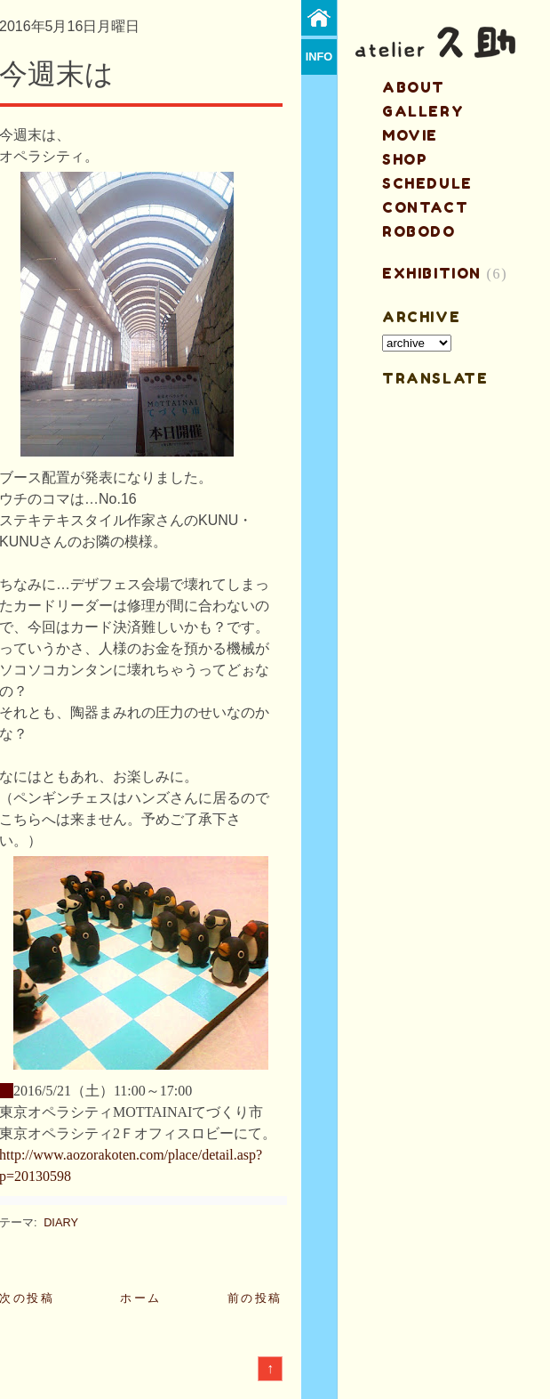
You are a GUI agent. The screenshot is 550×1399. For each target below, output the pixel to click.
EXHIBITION (432, 273)
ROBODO (419, 231)
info (319, 56)
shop (404, 159)
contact (425, 207)
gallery (423, 111)
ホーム (141, 1298)
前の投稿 (255, 1298)
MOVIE (410, 135)
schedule (427, 183)
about (413, 87)
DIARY (61, 1222)
